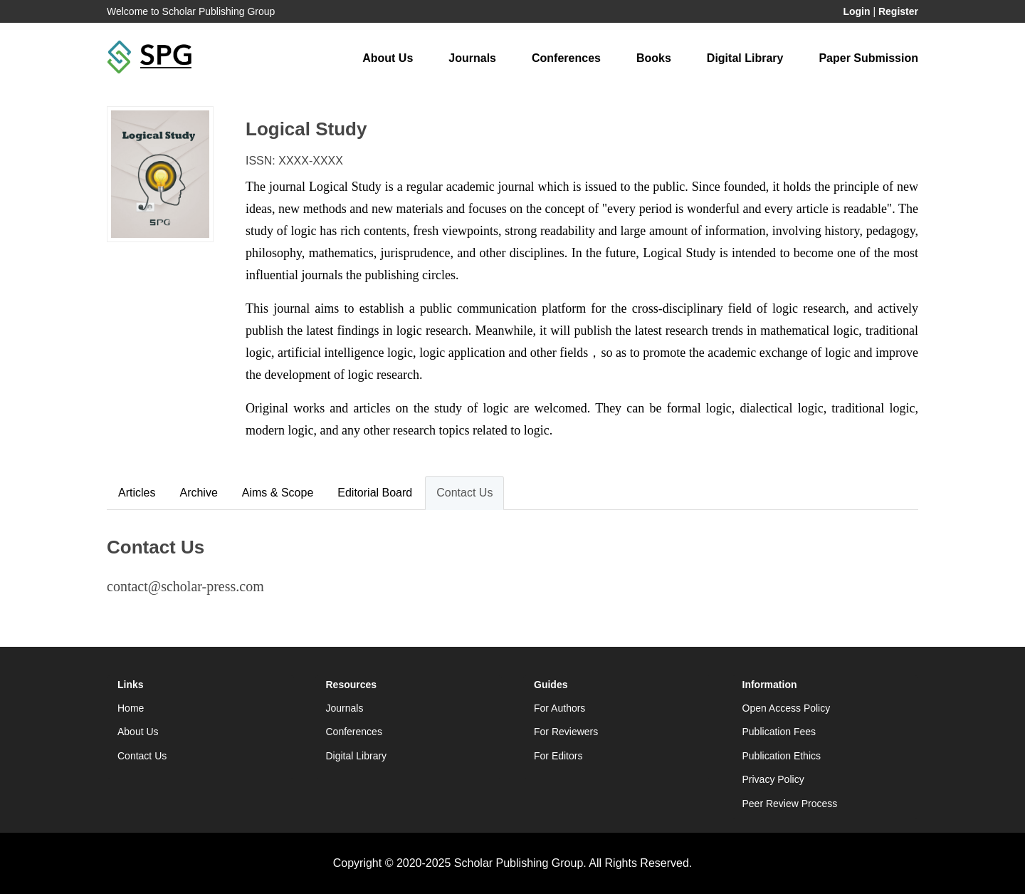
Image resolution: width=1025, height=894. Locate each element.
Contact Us (142, 756)
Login (856, 11)
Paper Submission (868, 58)
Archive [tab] (198, 493)
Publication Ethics (781, 756)
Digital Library (745, 58)
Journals (472, 58)
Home (130, 708)
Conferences (566, 58)
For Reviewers (566, 731)
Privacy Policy (773, 779)
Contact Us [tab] (464, 493)
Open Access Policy (786, 708)
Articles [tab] (136, 493)
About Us (387, 58)
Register (898, 11)
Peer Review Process (790, 803)
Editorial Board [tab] (374, 493)
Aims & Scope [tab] (277, 493)
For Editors (558, 756)
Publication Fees (779, 731)
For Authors (559, 708)
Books (653, 58)
